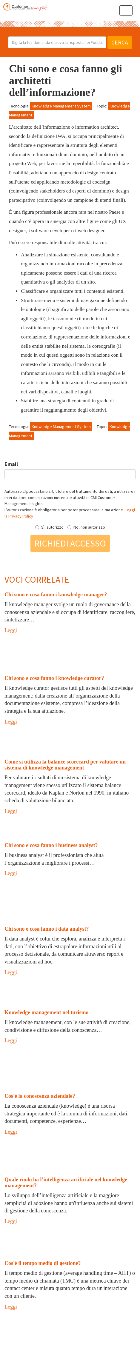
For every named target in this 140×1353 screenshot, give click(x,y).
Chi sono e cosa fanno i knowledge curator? (54, 678)
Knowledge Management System (61, 106)
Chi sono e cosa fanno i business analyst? (51, 845)
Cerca (119, 42)
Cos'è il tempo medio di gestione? (42, 1263)
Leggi (10, 630)
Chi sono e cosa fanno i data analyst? (46, 929)
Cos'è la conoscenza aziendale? (39, 1096)
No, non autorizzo (86, 527)
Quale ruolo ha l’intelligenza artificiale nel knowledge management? (65, 1183)
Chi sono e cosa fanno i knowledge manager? (55, 595)
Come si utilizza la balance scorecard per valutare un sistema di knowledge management (65, 765)
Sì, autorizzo (49, 527)
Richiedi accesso (70, 543)
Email (11, 464)
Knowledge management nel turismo (46, 1012)
